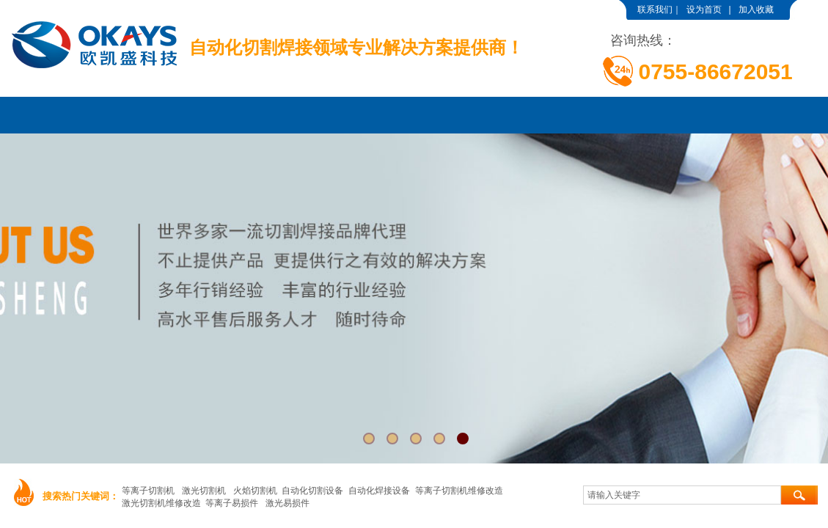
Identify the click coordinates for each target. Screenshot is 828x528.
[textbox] (682, 495)
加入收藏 (756, 9)
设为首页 (704, 9)
